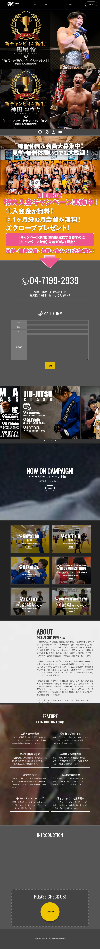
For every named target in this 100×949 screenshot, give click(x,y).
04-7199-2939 (54, 280)
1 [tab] (44, 440)
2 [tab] (48, 440)
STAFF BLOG (49, 911)
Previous (3, 412)
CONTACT (91, 4)
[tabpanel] (50, 412)
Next (96, 412)
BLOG (47, 4)
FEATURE (69, 4)
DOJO (36, 4)
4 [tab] (55, 440)
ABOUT (58, 4)
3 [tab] (52, 440)
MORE (50, 488)
